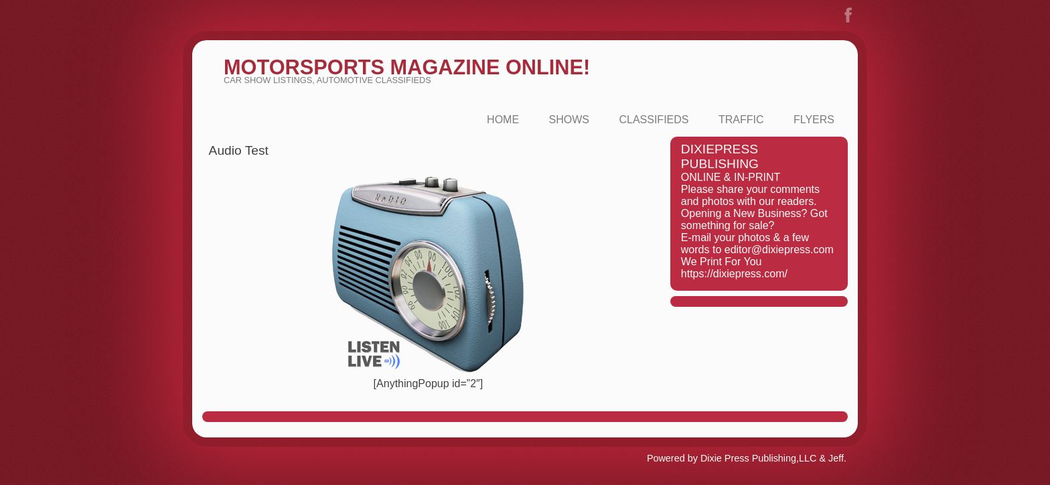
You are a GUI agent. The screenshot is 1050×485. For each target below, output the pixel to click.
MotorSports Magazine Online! (407, 67)
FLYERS (814, 119)
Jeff (836, 458)
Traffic (741, 119)
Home (503, 119)
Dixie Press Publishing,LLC (758, 458)
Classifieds (653, 119)
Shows (569, 119)
